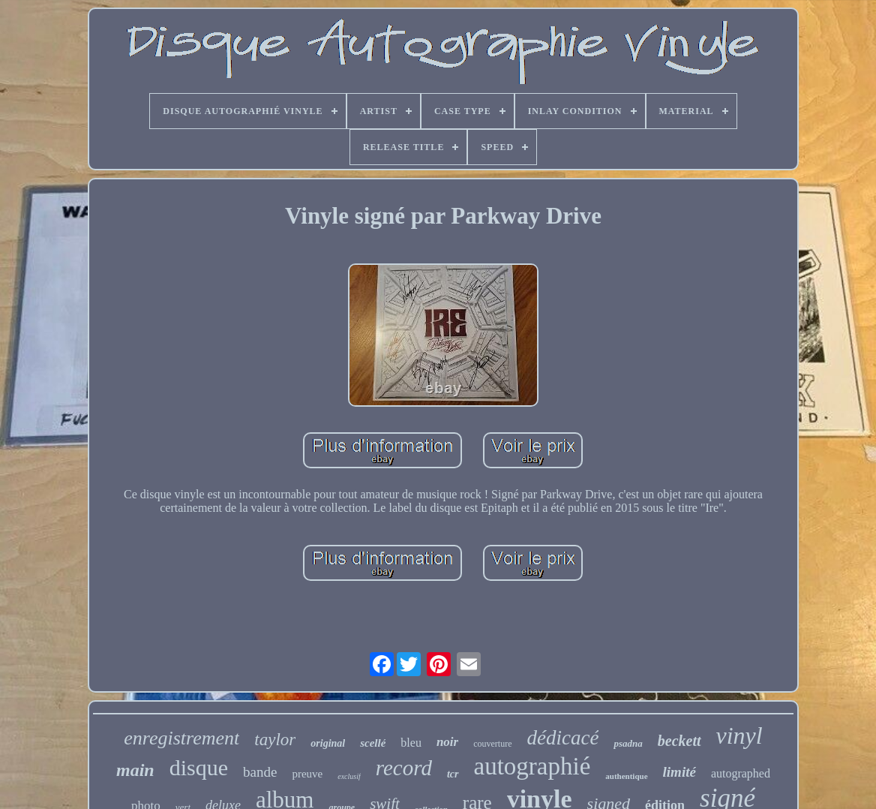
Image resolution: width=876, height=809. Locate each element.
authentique (626, 775)
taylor (275, 739)
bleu (411, 742)
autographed (740, 773)
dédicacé (563, 737)
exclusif (349, 776)
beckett (679, 740)
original (327, 743)
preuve (307, 774)
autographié (532, 766)
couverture (492, 743)
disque (199, 767)
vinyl (739, 735)
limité (679, 772)
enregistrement (181, 738)
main (135, 770)
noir (447, 742)
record (404, 768)
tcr (453, 774)
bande (260, 772)
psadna (628, 743)
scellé (373, 743)
